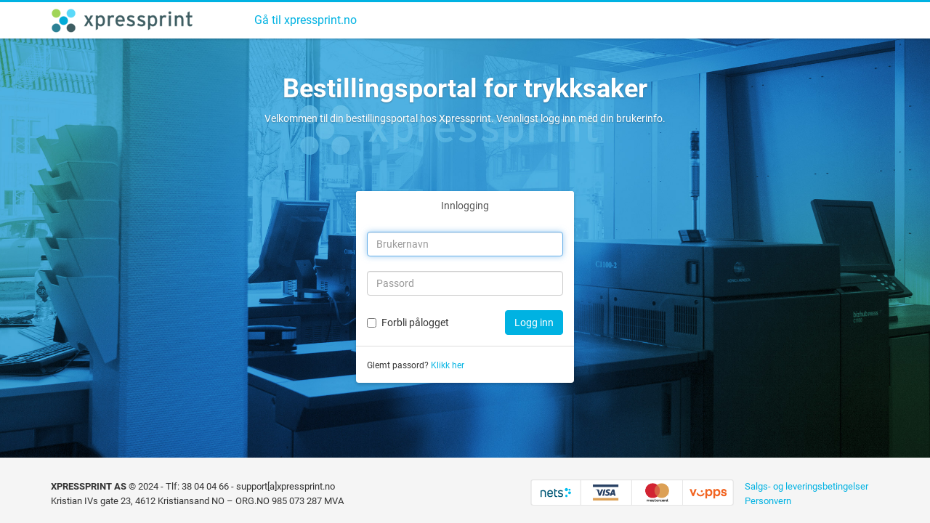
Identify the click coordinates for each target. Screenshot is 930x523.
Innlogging (465, 205)
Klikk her (447, 365)
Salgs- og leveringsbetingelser (806, 486)
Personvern (768, 500)
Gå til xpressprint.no (305, 20)
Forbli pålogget (415, 322)
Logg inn (534, 322)
